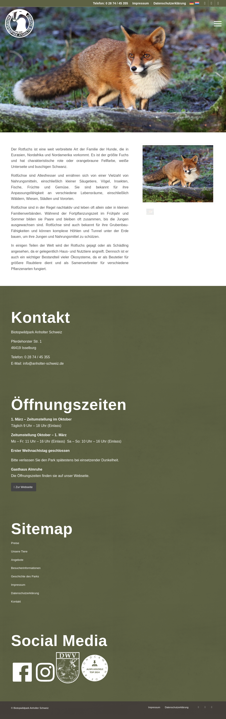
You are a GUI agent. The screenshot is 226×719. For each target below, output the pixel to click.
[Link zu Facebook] (205, 3)
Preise (15, 543)
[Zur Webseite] (23, 487)
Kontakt (16, 601)
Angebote (17, 559)
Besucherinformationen (26, 568)
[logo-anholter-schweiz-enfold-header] (19, 23)
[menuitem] (140, 3)
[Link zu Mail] (218, 3)
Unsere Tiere (19, 551)
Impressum (140, 3)
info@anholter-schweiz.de (43, 363)
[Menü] (216, 23)
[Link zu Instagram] (211, 3)
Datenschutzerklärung (169, 3)
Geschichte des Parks (25, 576)
